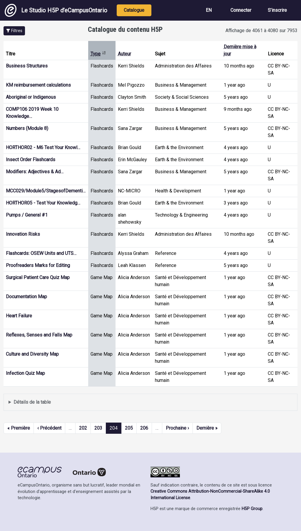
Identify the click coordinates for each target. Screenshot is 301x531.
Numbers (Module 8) (27, 128)
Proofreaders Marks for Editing (38, 265)
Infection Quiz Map (25, 373)
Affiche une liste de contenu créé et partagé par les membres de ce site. (150, 402)
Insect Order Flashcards (30, 159)
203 (98, 428)
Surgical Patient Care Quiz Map (38, 277)
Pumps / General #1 (27, 215)
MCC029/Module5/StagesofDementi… (46, 191)
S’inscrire (277, 10)
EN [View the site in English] (209, 10)
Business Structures (27, 66)
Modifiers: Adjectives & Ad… (34, 171)
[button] (14, 30)
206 (144, 428)
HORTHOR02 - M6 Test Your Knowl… (43, 147)
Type (98, 54)
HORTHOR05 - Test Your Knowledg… (43, 203)
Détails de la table (32, 402)
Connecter (240, 10)
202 (83, 428)
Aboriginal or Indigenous (31, 97)
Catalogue (134, 10)
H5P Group (252, 508)
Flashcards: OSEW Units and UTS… (41, 253)
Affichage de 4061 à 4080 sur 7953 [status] (261, 30)
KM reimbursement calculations (38, 85)
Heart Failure (19, 316)
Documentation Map (26, 296)
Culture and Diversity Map (32, 354)
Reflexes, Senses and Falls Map (39, 335)
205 (129, 428)
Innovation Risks (23, 234)
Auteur (124, 54)
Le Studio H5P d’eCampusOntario (56, 10)
